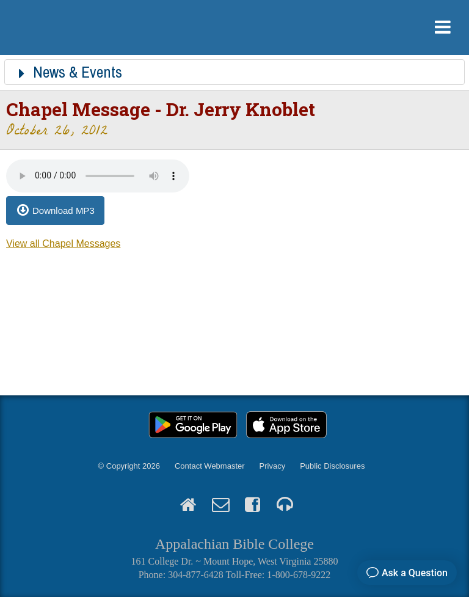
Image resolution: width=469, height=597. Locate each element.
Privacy (273, 466)
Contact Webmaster (210, 466)
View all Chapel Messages (63, 243)
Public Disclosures (332, 466)
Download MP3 (63, 210)
